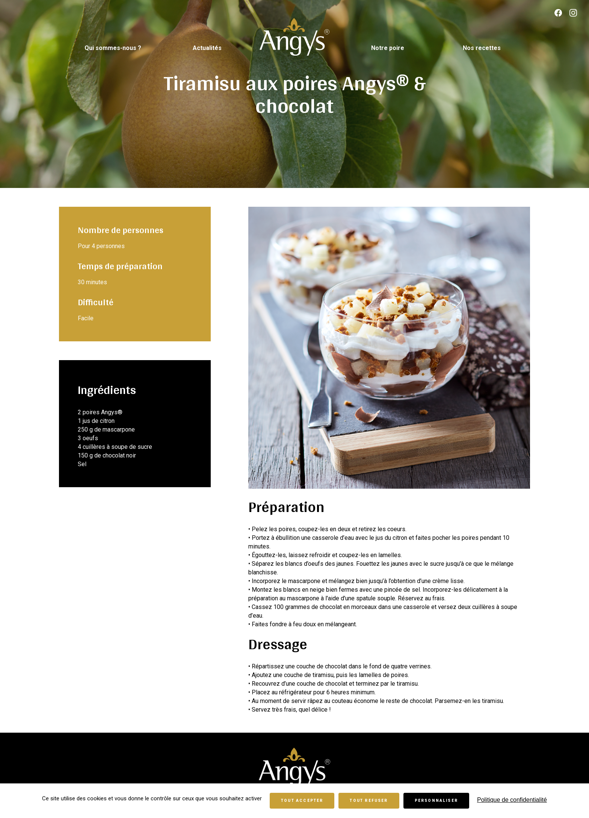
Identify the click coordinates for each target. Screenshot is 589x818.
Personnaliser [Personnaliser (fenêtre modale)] (436, 800)
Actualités (207, 48)
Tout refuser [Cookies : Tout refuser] (369, 800)
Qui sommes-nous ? (113, 48)
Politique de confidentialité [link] (512, 800)
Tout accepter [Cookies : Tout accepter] (302, 800)
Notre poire (387, 48)
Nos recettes (482, 48)
